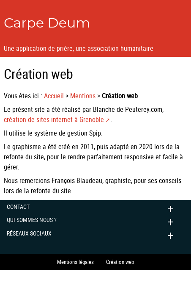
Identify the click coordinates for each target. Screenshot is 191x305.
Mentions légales (75, 262)
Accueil (54, 95)
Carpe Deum (47, 22)
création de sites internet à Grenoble (54, 119)
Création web (120, 262)
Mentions (83, 95)
